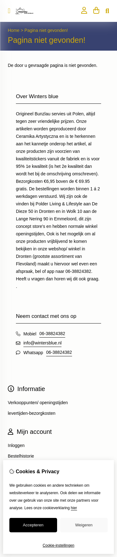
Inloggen (16, 445)
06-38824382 (52, 333)
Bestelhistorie (21, 456)
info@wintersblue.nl (42, 342)
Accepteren (33, 525)
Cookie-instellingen (58, 545)
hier (74, 508)
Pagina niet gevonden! (46, 30)
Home (13, 30)
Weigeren (83, 525)
